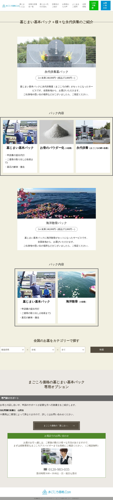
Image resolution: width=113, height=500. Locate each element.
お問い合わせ (105, 5)
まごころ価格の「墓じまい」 (56, 426)
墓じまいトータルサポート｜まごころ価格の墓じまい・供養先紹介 (58, 498)
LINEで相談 (94, 5)
